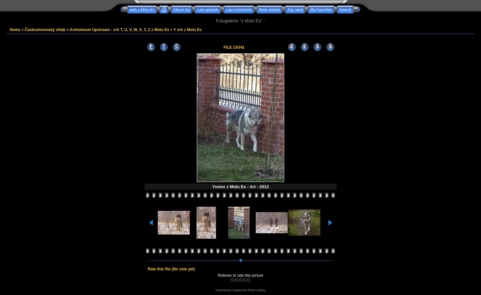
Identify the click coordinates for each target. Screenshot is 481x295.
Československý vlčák (45, 30)
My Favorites (321, 9)
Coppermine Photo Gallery (248, 290)
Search (345, 9)
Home (15, 30)
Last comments (239, 9)
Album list (181, 9)
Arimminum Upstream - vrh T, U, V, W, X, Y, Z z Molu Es (119, 30)
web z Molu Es (142, 9)
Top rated (295, 9)
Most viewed (269, 9)
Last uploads (208, 9)
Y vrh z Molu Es (187, 30)
